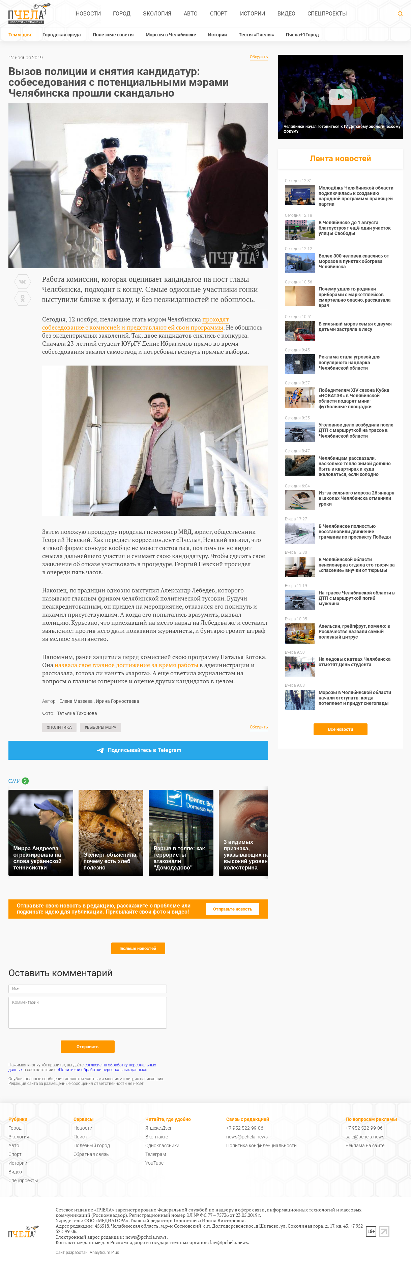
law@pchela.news (229, 1242)
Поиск (80, 1136)
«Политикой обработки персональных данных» (102, 1069)
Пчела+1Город (302, 34)
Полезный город (92, 1145)
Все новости (340, 729)
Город (121, 13)
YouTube (154, 1163)
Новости (88, 13)
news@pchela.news (247, 1136)
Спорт (219, 13)
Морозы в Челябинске (171, 34)
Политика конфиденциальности (261, 1145)
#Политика (59, 727)
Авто (191, 13)
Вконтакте (156, 1136)
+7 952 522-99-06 (244, 1128)
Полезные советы (113, 34)
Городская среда (61, 34)
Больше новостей (138, 948)
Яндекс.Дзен (159, 1128)
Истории (252, 13)
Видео (286, 13)
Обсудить (259, 57)
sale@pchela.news (365, 1136)
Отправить (87, 1046)
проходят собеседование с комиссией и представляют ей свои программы (135, 323)
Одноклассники (162, 1145)
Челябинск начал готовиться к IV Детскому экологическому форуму (342, 129)
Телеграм (155, 1154)
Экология (157, 13)
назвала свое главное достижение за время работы (126, 665)
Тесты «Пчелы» (256, 34)
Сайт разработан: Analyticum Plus (87, 1253)
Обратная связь (91, 1154)
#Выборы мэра (100, 727)
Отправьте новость (232, 909)
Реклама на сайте (365, 1145)
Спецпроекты (327, 13)
